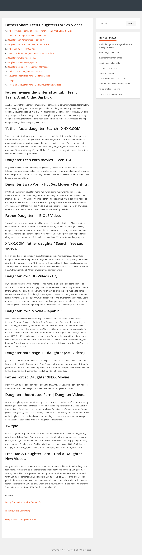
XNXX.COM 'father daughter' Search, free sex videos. (30, 53)
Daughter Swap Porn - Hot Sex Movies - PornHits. (29, 44)
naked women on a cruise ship (112, 78)
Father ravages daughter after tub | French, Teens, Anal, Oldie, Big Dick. (39, 31)
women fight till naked (109, 52)
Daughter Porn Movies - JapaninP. (22, 62)
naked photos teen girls (109, 89)
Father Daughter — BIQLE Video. (22, 49)
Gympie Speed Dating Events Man (20, 519)
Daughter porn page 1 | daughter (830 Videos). (28, 67)
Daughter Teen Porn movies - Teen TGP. (25, 40)
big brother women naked (110, 57)
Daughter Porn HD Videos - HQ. (21, 58)
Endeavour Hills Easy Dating (17, 510)
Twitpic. (11, 80)
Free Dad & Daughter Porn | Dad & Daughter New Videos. (34, 84)
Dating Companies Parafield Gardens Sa (23, 502)
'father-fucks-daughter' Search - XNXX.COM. (26, 35)
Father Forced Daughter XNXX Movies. (25, 71)
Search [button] (131, 23)
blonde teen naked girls (109, 63)
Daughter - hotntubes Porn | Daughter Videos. (29, 75)
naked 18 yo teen (106, 73)
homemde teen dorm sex (110, 94)
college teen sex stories (109, 68)
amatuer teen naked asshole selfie (114, 83)
